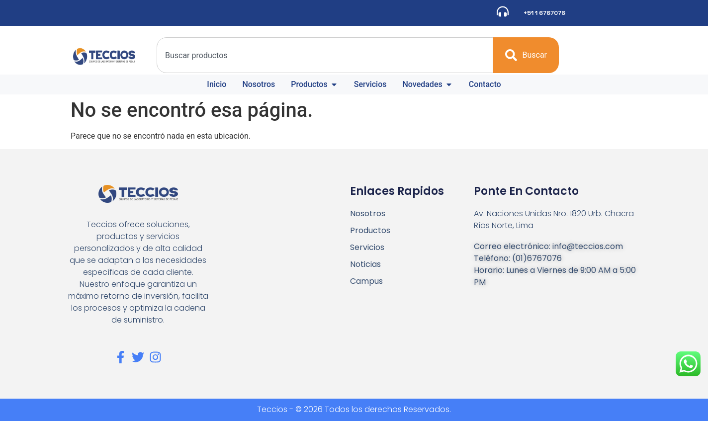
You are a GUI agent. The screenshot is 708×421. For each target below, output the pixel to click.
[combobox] (325, 55)
